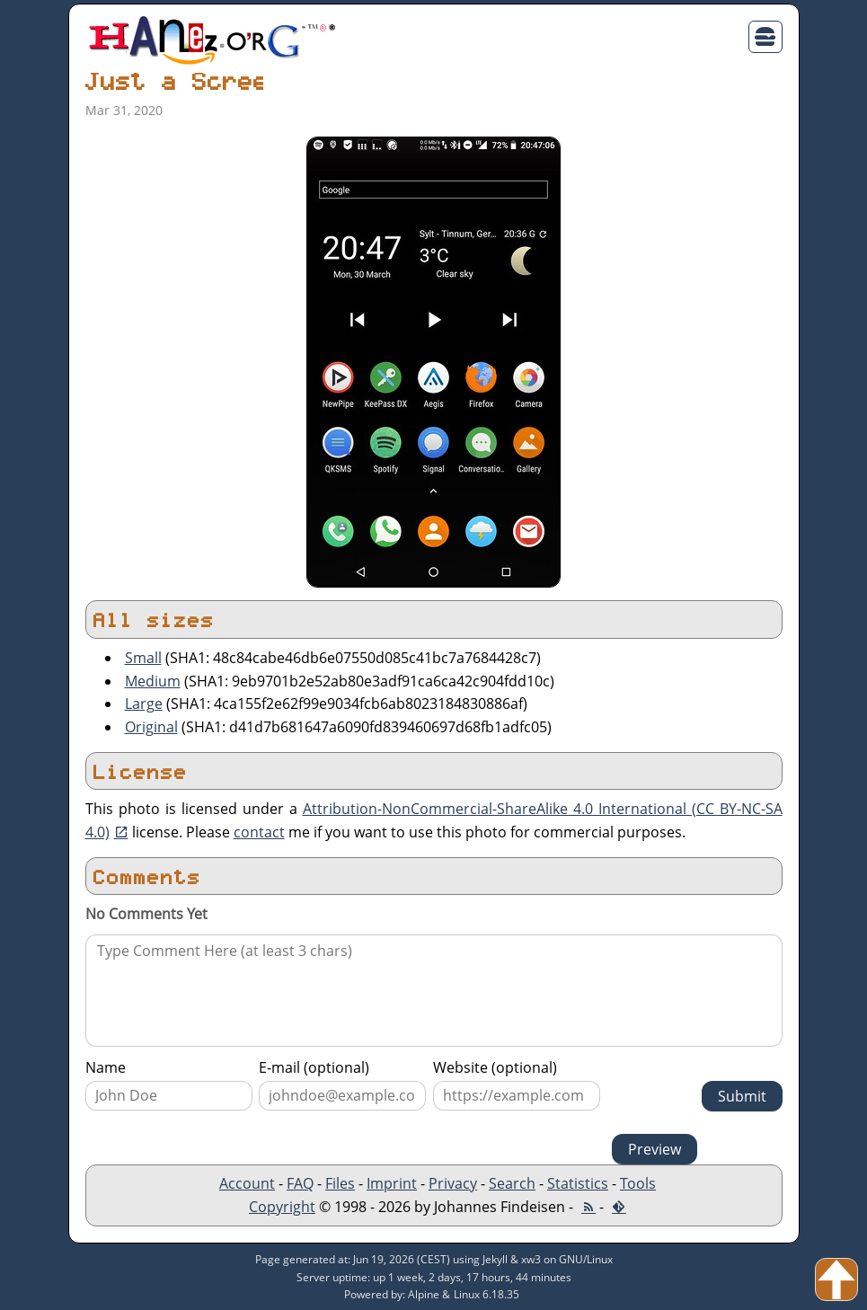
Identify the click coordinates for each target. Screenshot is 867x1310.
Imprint (392, 1183)
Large (144, 703)
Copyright (282, 1207)
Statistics (577, 1183)
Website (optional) (495, 1067)
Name (105, 1067)
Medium (153, 681)
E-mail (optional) (314, 1067)
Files (340, 1183)
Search (512, 1183)
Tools (638, 1183)
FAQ (300, 1183)
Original (151, 727)
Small (143, 658)
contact (259, 832)
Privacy (453, 1183)
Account (247, 1183)
